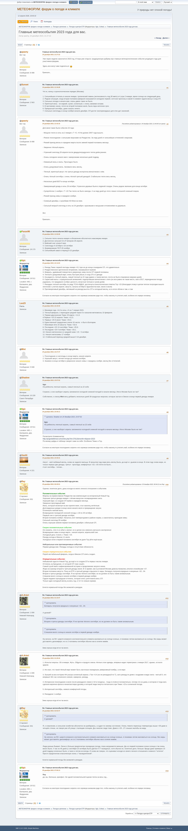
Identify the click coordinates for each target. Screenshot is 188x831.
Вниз (20, 45)
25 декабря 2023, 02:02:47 (51, 711)
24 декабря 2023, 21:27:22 (51, 54)
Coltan (101, 27)
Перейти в (129, 813)
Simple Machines (33, 828)
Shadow (25, 377)
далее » (166, 38)
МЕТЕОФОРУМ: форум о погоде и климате (48, 9)
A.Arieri (25, 595)
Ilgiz (97, 27)
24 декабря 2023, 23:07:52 (51, 380)
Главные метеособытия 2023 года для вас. (59, 52)
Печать (166, 45)
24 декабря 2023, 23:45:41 (51, 458)
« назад (157, 38)
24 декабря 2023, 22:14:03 (51, 263)
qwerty (24, 52)
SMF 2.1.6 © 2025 (21, 828)
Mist (23, 349)
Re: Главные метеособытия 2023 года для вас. (60, 85)
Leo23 (23, 303)
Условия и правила (159, 828)
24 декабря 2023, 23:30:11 (51, 411)
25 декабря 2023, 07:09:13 (51, 770)
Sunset (24, 84)
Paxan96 (25, 231)
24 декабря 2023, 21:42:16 (51, 123)
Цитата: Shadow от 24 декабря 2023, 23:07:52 (64, 417)
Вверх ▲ (169, 828)
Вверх (20, 803)
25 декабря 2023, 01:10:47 (51, 598)
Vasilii (24, 455)
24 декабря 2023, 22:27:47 (51, 352)
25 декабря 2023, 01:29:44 (51, 658)
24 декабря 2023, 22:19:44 (51, 306)
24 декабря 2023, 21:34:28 (51, 87)
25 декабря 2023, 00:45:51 (51, 484)
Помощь (149, 828)
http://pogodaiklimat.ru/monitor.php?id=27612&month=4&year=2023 (69, 439)
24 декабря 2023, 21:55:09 (51, 234)
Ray (23, 481)
